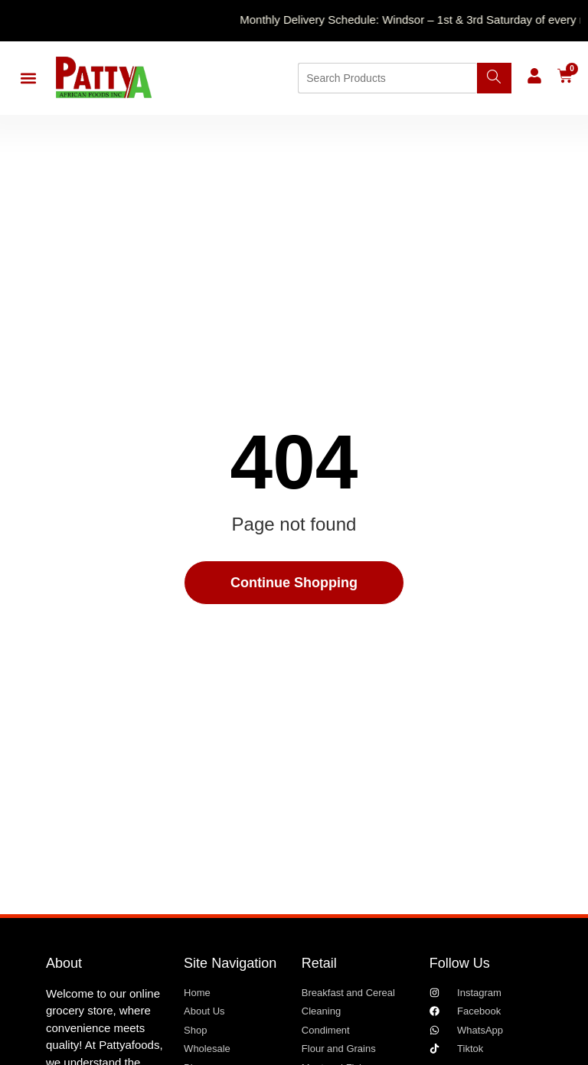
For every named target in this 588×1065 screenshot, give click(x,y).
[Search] (494, 78)
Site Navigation (230, 963)
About (64, 963)
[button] (28, 78)
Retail (319, 963)
